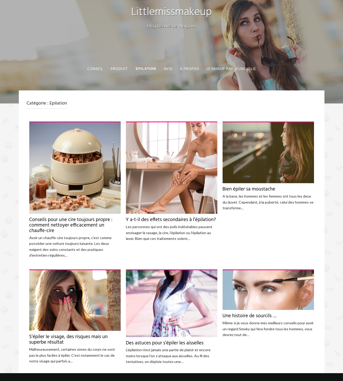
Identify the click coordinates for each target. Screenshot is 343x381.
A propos (189, 69)
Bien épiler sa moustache (249, 189)
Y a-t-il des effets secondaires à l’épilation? (171, 220)
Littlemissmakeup (171, 12)
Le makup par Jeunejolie (231, 69)
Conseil (95, 69)
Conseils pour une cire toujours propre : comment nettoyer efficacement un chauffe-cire (71, 225)
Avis (168, 69)
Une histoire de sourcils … (250, 316)
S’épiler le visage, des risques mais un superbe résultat (68, 339)
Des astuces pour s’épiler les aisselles (165, 343)
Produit (119, 69)
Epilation (146, 69)
